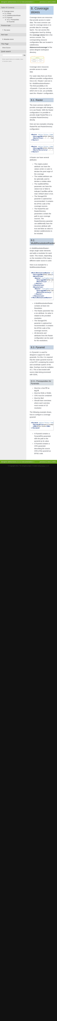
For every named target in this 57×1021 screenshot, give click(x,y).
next (48, 2)
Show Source (6, 47)
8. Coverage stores (8, 11)
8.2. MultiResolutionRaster (13, 15)
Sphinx (43, 466)
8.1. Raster (8, 13)
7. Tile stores (6, 30)
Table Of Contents (7, 8)
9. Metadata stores (8, 39)
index (54, 2)
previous (43, 2)
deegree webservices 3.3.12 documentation (17, 2)
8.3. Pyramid (8, 17)
